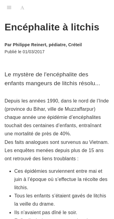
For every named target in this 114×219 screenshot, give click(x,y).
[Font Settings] (22, 7)
